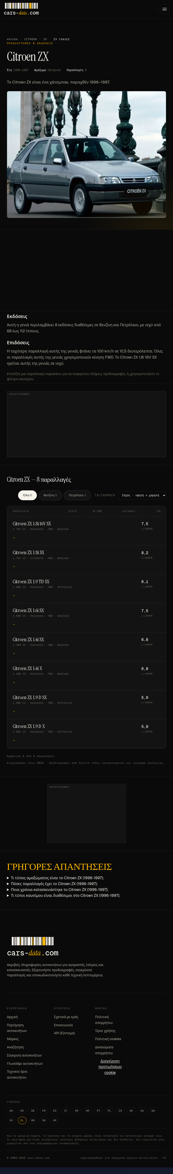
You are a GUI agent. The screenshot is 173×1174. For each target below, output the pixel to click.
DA (44, 1120)
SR (77, 1110)
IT (66, 1110)
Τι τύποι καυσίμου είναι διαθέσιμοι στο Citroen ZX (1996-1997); (65, 895)
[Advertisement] (86, 275)
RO (22, 1110)
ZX (45, 39)
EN (11, 1110)
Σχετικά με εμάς (66, 1017)
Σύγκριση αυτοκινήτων (24, 1055)
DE (33, 1110)
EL (22, 1120)
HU (142, 1110)
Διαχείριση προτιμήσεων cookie (110, 1067)
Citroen (30, 39)
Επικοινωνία (63, 1025)
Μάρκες (13, 1039)
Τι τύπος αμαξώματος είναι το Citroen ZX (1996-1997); (57, 877)
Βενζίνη (50, 495)
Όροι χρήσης (105, 1031)
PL (109, 1110)
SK (131, 1110)
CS (120, 1110)
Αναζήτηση (15, 1047)
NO (153, 1110)
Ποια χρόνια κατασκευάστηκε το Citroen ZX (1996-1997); (59, 889)
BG (33, 1120)
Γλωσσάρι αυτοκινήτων (24, 1063)
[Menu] (164, 9)
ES (55, 1110)
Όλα (27, 495)
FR (44, 1110)
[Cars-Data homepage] (21, 9)
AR (55, 1120)
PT (98, 1110)
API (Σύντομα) (64, 1033)
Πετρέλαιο (77, 495)
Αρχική (12, 39)
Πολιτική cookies (108, 1039)
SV (11, 1120)
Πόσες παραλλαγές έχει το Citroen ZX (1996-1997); (54, 883)
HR (87, 1110)
